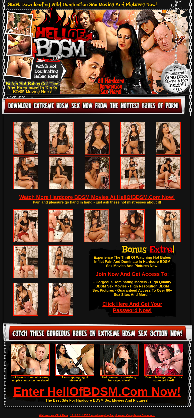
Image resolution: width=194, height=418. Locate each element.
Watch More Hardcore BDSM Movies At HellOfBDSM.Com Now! (97, 197)
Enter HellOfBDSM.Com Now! (97, 391)
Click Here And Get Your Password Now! (132, 307)
